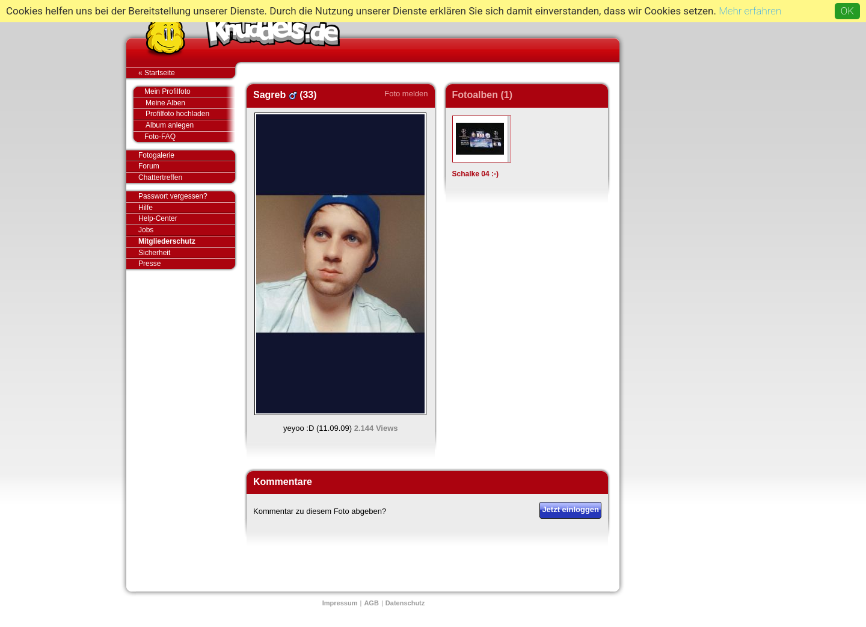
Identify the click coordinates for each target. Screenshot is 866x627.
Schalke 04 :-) (475, 174)
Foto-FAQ (183, 136)
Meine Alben (190, 103)
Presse (186, 263)
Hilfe (145, 207)
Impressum (340, 603)
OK (847, 11)
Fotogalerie (186, 155)
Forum (148, 166)
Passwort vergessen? (186, 196)
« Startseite (186, 72)
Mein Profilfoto (183, 92)
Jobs (145, 230)
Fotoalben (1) (482, 95)
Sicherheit (154, 253)
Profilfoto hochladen (190, 114)
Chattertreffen (186, 177)
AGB (371, 603)
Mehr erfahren (750, 11)
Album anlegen (190, 125)
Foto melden (406, 93)
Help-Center (157, 218)
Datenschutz (405, 603)
